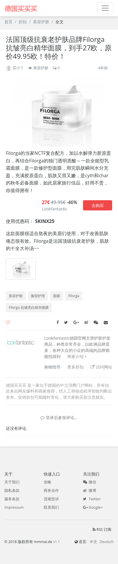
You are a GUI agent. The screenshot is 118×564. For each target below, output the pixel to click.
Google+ (93, 507)
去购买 (97, 205)
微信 (89, 482)
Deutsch (107, 541)
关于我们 (12, 482)
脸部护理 (38, 295)
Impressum (14, 507)
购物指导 (52, 367)
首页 (8, 21)
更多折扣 (75, 367)
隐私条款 (12, 490)
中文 (93, 541)
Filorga (73, 295)
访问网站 (101, 367)
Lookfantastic (54, 209)
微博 (89, 490)
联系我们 (51, 507)
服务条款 (12, 498)
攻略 (47, 482)
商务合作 (51, 490)
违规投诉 (51, 498)
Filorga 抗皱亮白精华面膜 (29, 307)
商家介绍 (75, 356)
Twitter (92, 498)
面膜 (56, 295)
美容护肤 (41, 21)
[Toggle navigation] (105, 8)
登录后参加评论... (59, 417)
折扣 (23, 21)
